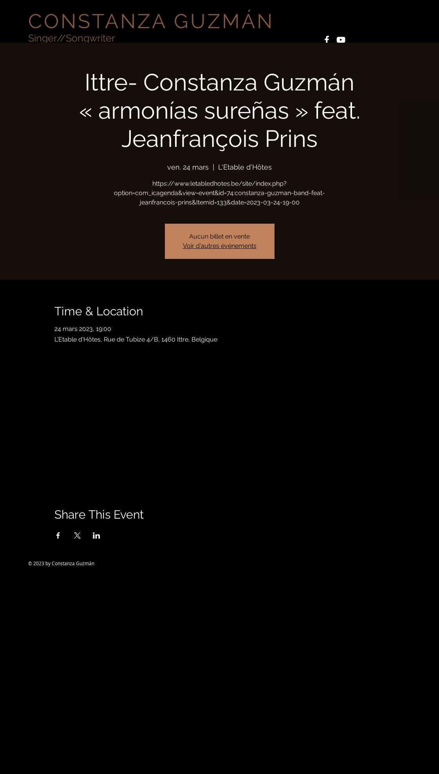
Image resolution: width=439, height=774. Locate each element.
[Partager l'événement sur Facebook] (58, 535)
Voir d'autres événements (220, 246)
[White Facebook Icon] (327, 39)
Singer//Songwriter (71, 38)
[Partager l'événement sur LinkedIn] (96, 535)
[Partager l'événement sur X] (77, 535)
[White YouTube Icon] (341, 39)
